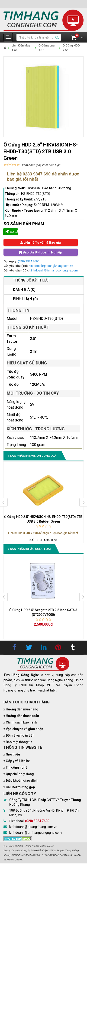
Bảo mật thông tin (19, 742)
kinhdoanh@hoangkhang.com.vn (51, 265)
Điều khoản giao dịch (22, 780)
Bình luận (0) (25, 299)
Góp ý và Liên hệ (18, 761)
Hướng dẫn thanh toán (22, 716)
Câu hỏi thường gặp (20, 787)
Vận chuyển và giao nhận (24, 729)
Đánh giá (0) (24, 289)
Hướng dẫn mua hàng (22, 709)
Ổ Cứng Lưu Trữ (47, 48)
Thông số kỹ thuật (31, 280)
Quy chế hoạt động (20, 774)
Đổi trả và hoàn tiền (20, 735)
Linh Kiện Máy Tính (21, 48)
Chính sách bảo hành (21, 722)
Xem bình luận (51, 165)
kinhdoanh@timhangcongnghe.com (53, 270)
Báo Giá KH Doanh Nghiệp (40, 252)
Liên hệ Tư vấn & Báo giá (40, 242)
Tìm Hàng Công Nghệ (42, 846)
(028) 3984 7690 (28, 261)
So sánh (12, 232)
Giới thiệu (13, 754)
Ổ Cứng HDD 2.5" (71, 48)
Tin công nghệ (16, 767)
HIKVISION (33, 188)
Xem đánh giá (31, 165)
